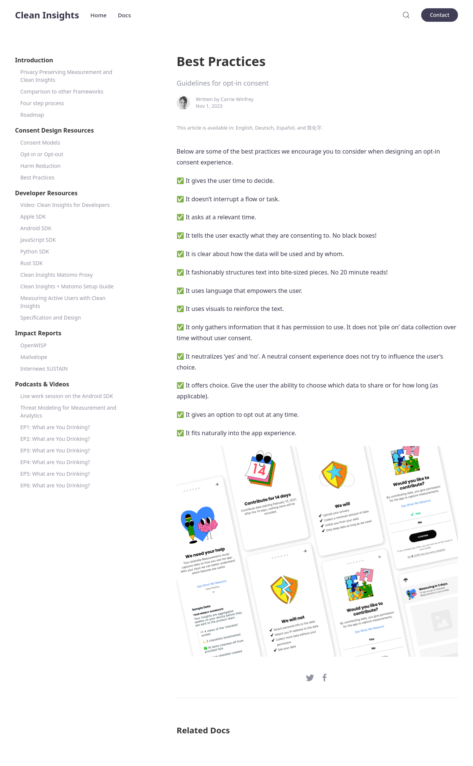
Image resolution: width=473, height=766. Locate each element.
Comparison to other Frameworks (61, 91)
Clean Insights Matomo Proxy (56, 274)
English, (245, 127)
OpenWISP (33, 345)
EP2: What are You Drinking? (55, 438)
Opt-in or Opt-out (41, 154)
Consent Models (40, 142)
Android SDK (35, 228)
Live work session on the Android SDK (66, 396)
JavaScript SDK (38, 239)
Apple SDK (33, 216)
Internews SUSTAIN (44, 368)
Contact (439, 14)
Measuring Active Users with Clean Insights (63, 301)
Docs (124, 15)
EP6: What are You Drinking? (55, 485)
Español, (286, 127)
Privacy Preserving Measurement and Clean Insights (66, 75)
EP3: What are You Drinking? (55, 450)
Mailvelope (33, 356)
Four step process (42, 103)
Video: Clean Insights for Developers (65, 204)
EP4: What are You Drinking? (55, 462)
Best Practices (37, 177)
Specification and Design (50, 317)
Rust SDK (31, 263)
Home (99, 15)
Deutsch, (265, 127)
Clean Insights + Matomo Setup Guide (66, 286)
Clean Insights (47, 15)
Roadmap (32, 114)
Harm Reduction (40, 165)
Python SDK (34, 251)
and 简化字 (309, 127)
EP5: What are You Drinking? (55, 473)
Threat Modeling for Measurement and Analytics (68, 411)
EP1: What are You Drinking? (55, 427)
